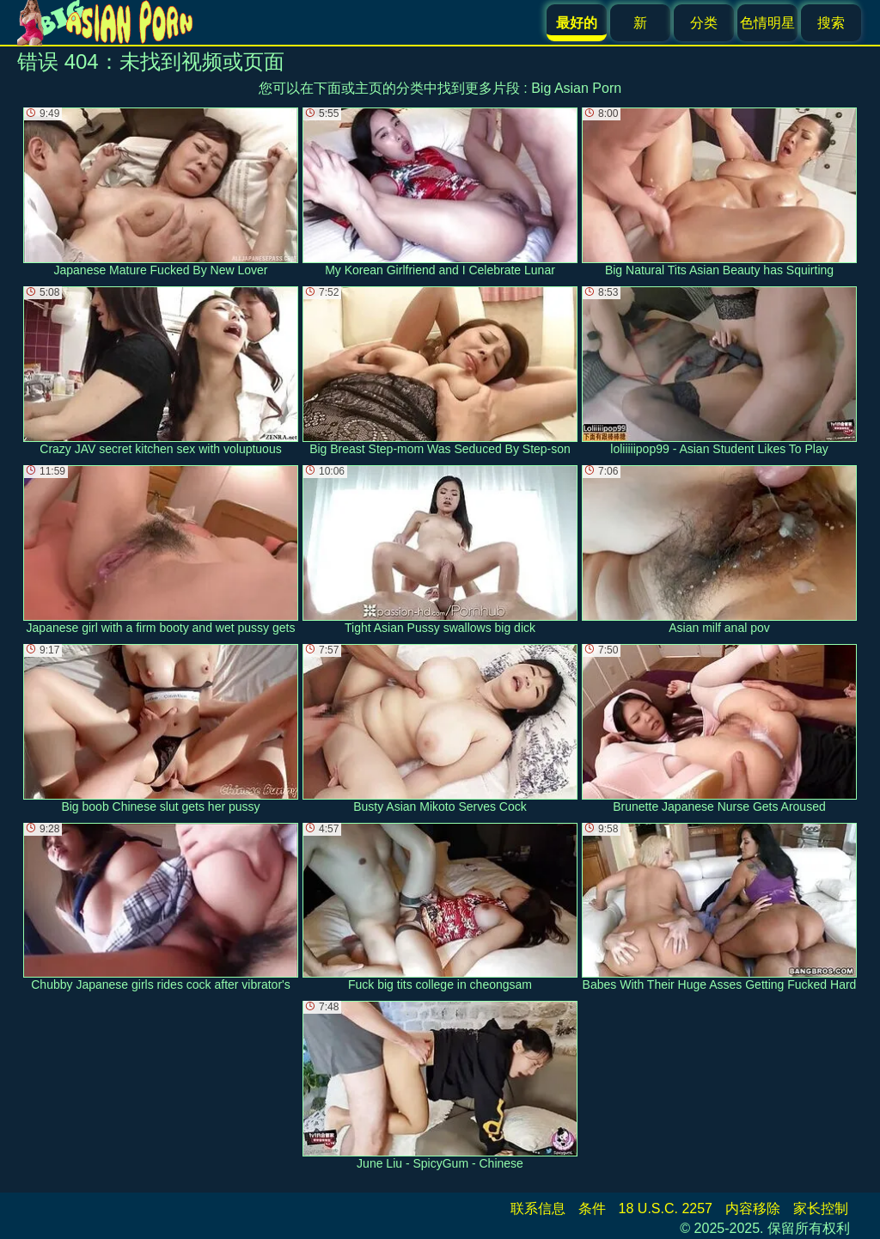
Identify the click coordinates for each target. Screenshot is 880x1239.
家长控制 (820, 1208)
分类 (704, 22)
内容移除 (752, 1208)
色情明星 (767, 22)
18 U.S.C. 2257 (665, 1208)
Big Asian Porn (576, 88)
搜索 (831, 22)
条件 (592, 1208)
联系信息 (537, 1208)
